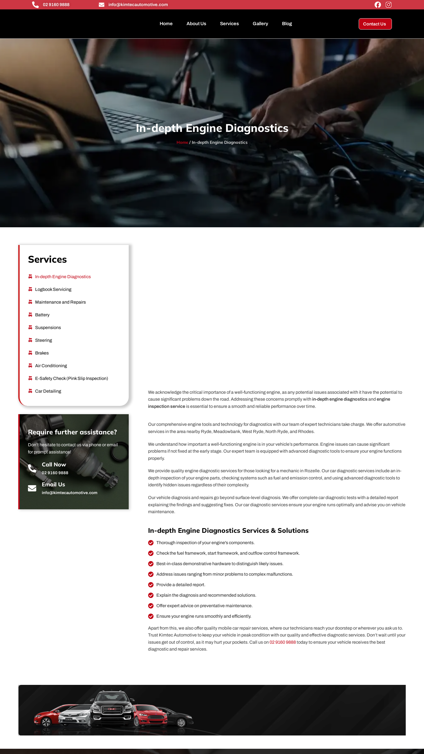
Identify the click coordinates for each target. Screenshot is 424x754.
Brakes (42, 353)
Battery (42, 314)
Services (229, 23)
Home (166, 23)
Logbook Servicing (53, 289)
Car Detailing (48, 391)
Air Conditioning (51, 365)
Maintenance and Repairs (60, 302)
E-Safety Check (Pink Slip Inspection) (71, 378)
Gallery (260, 23)
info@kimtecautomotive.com (138, 4)
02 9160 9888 (56, 4)
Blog (287, 23)
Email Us (53, 484)
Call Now (54, 464)
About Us (196, 23)
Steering (43, 340)
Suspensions (48, 327)
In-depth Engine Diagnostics (63, 276)
